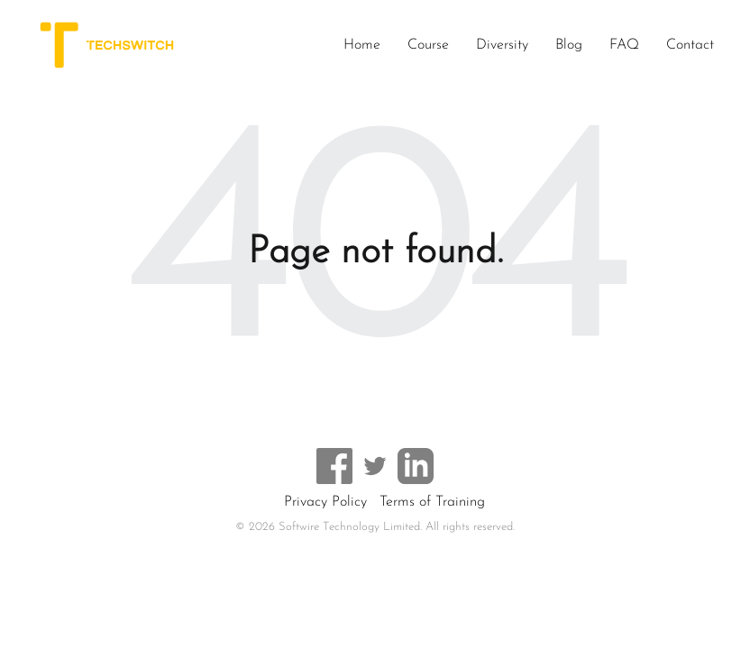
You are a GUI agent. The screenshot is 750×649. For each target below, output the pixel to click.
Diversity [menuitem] (502, 45)
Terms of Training (432, 502)
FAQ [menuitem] (624, 45)
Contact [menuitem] (690, 45)
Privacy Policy (325, 502)
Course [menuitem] (428, 45)
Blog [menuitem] (568, 45)
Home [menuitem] (361, 45)
